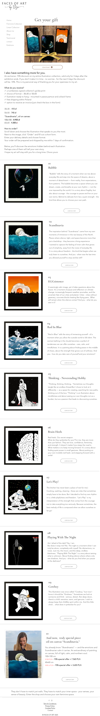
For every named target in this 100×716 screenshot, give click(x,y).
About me (10, 31)
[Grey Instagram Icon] (52, 700)
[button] (72, 211)
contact (9, 41)
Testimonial (11, 38)
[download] (47, 67)
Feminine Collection (14, 23)
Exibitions (10, 45)
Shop (8, 34)
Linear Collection (13, 27)
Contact (50, 710)
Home (9, 20)
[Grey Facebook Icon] (49, 700)
